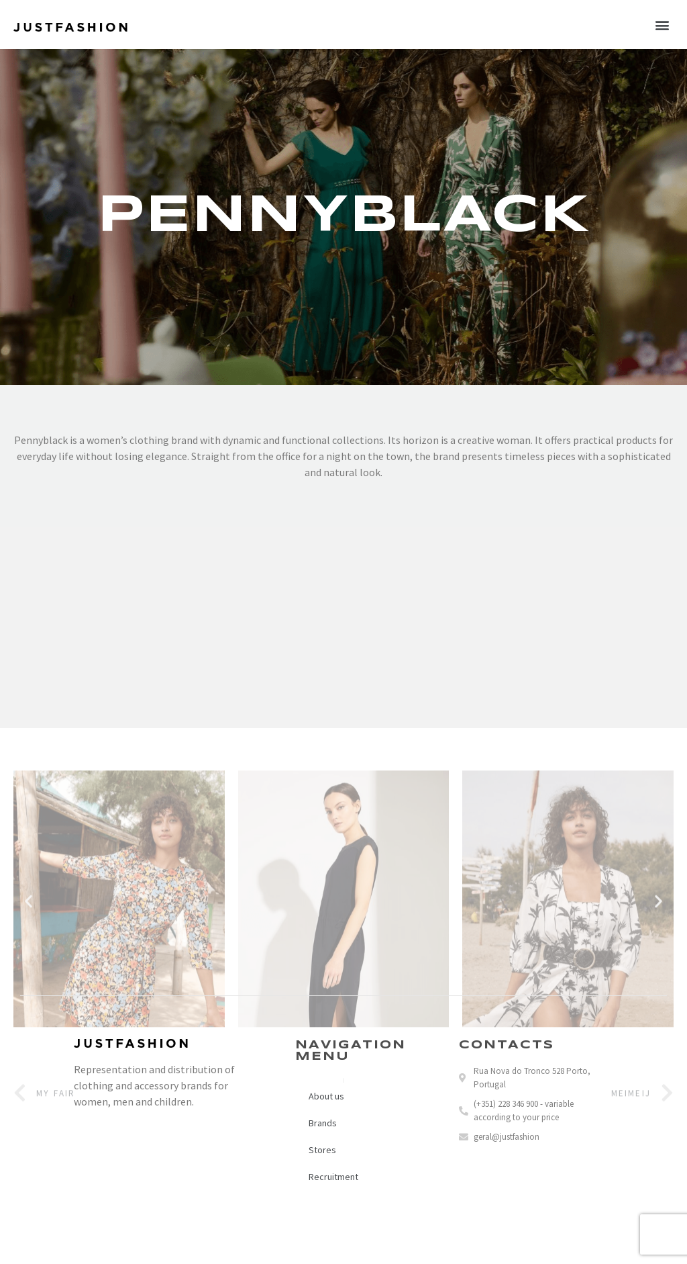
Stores (322, 1150)
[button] (662, 24)
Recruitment (333, 1177)
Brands (323, 1123)
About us (326, 1096)
